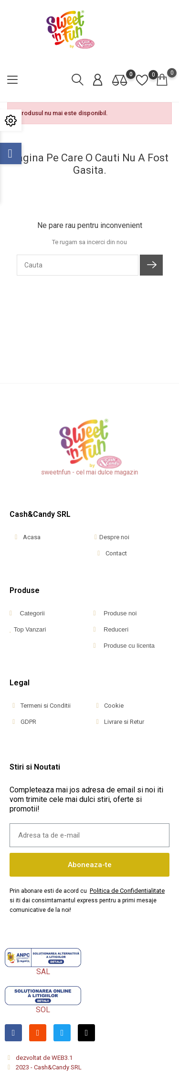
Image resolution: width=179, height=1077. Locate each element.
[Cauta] (77, 265)
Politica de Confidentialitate (127, 890)
